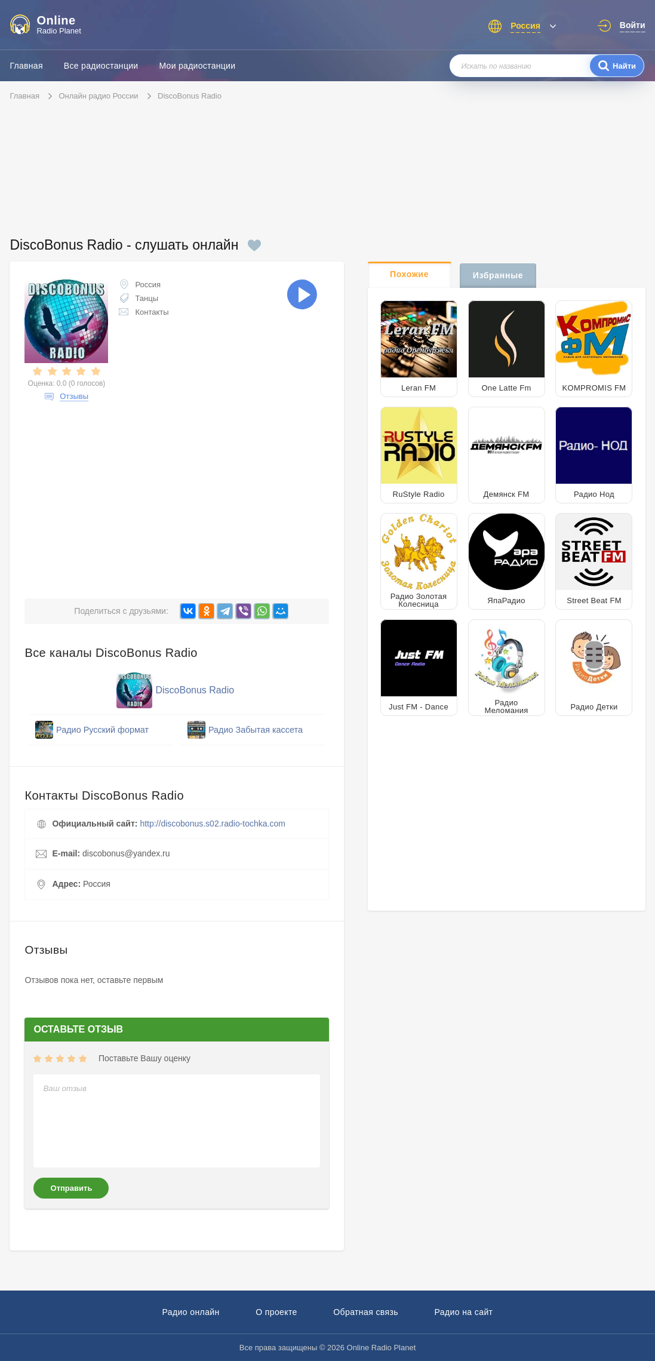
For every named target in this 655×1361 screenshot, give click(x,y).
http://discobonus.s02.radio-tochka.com (212, 823)
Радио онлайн (191, 1312)
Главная (26, 65)
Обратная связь (365, 1312)
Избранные (498, 275)
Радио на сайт (463, 1312)
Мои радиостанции (197, 65)
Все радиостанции (101, 65)
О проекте (276, 1312)
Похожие (409, 274)
